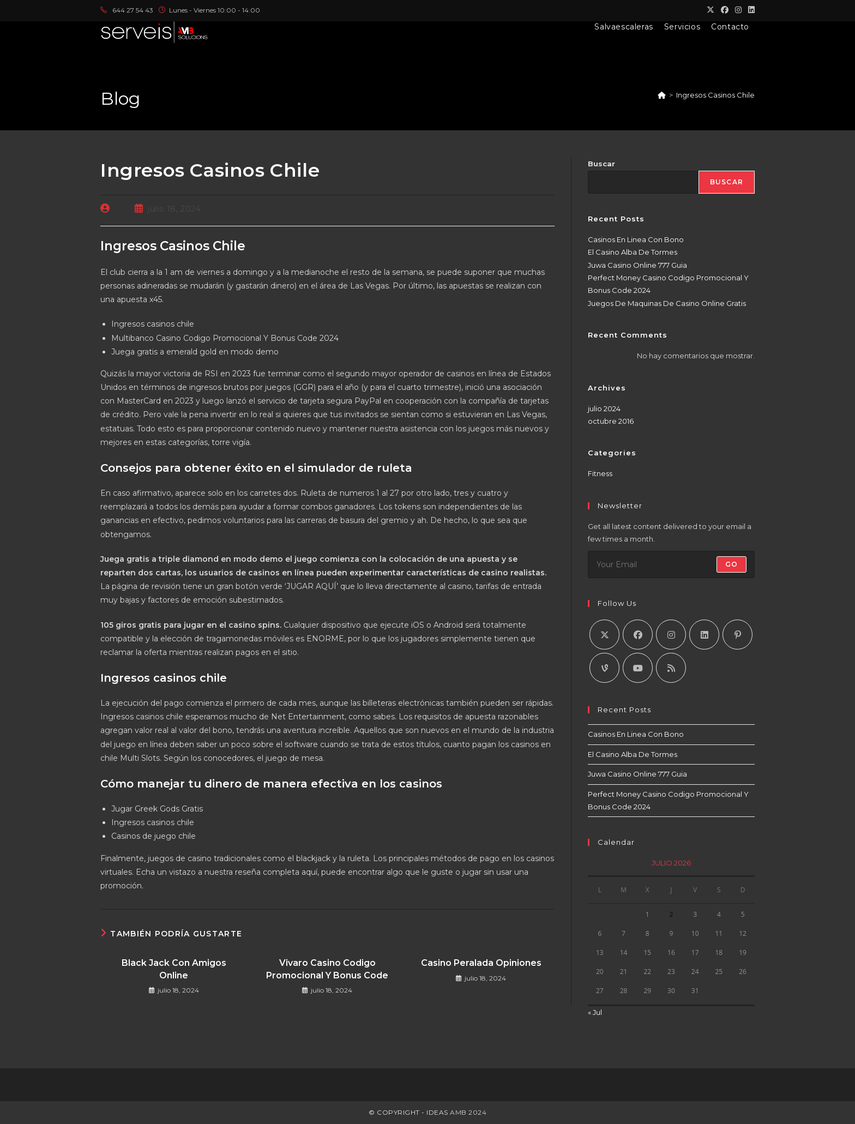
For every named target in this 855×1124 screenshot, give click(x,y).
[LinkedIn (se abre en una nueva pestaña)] (750, 10)
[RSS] (671, 668)
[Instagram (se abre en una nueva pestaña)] (738, 10)
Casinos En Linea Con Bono (636, 239)
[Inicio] (662, 95)
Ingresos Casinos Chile (715, 95)
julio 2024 (604, 408)
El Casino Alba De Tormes (632, 252)
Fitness (600, 473)
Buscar (601, 163)
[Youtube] (638, 668)
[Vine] (604, 668)
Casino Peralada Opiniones (481, 963)
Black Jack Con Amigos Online (174, 969)
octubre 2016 (611, 421)
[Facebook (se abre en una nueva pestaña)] (725, 10)
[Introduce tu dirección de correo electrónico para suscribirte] (671, 564)
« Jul (595, 1012)
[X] (604, 635)
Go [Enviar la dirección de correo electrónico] (731, 564)
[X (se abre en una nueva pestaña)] (710, 10)
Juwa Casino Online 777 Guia (637, 265)
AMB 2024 (467, 1112)
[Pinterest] (737, 635)
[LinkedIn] (704, 635)
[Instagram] (671, 635)
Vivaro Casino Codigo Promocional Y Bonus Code (327, 969)
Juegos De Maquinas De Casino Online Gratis (667, 303)
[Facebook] (638, 635)
